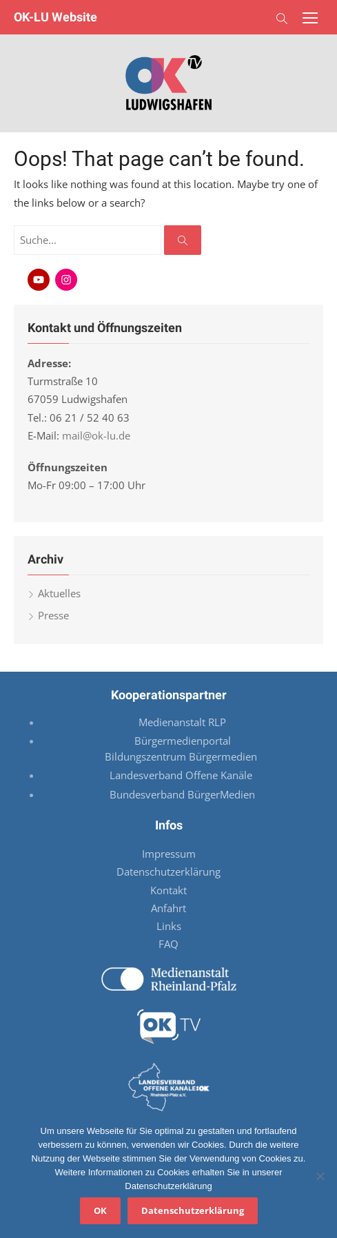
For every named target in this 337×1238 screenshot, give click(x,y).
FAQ (168, 944)
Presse (53, 615)
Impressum (169, 853)
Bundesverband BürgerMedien (182, 794)
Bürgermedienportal (182, 740)
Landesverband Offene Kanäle (182, 775)
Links (168, 926)
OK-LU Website (55, 17)
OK (100, 1210)
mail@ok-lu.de (96, 435)
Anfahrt (168, 908)
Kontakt (168, 890)
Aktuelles (59, 593)
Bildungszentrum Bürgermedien (182, 756)
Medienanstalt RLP (182, 722)
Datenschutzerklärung (168, 871)
